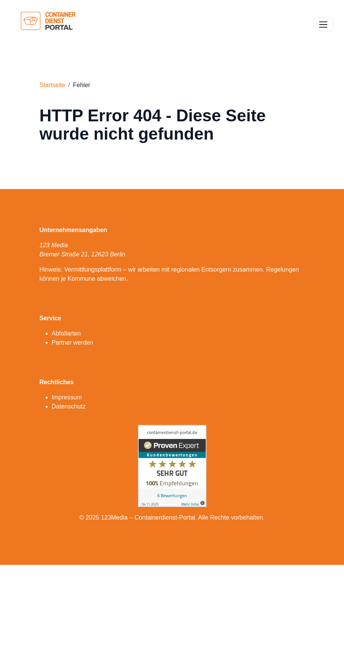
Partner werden (72, 342)
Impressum (67, 397)
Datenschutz (69, 406)
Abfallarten (66, 333)
